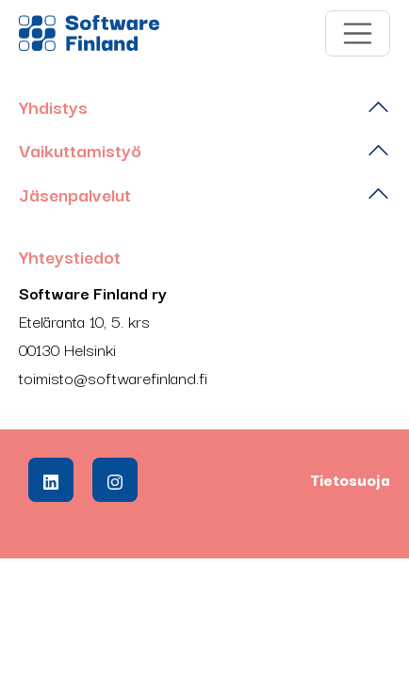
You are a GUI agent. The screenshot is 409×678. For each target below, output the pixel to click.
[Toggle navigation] (358, 33)
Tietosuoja (350, 479)
